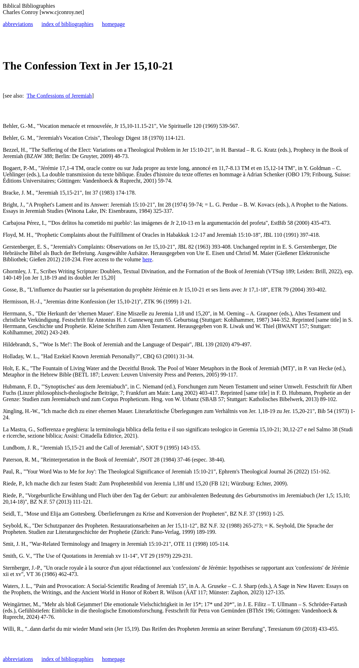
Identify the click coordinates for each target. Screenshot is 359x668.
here (147, 259)
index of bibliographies (67, 24)
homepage (113, 24)
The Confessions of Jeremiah (59, 96)
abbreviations (18, 24)
